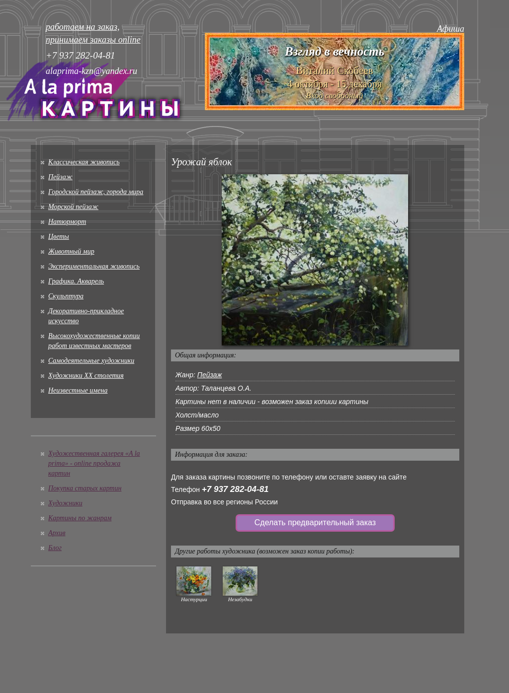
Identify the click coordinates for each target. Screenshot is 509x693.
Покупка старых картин (84, 488)
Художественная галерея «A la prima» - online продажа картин (94, 463)
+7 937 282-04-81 (235, 489)
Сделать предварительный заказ (315, 522)
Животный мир (71, 251)
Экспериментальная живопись (94, 266)
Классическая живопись (84, 162)
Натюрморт (67, 221)
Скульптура (66, 296)
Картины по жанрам (79, 518)
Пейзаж (60, 177)
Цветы (58, 236)
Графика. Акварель (76, 281)
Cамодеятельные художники (91, 360)
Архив (57, 533)
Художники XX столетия (86, 375)
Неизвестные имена (77, 390)
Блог (55, 548)
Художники (65, 503)
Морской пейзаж (73, 206)
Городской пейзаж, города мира (95, 192)
